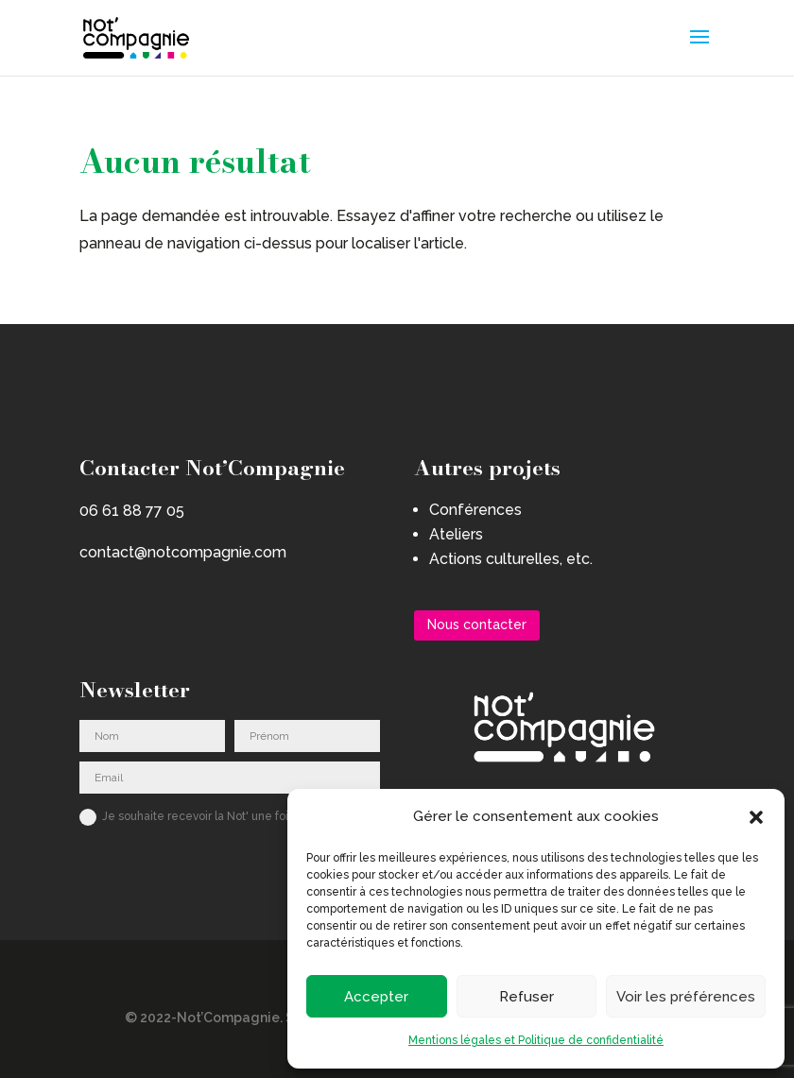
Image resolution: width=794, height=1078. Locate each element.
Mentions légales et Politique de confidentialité (536, 1040)
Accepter (376, 996)
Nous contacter (476, 624)
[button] (756, 817)
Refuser (526, 996)
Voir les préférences (685, 996)
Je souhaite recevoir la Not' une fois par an (204, 817)
